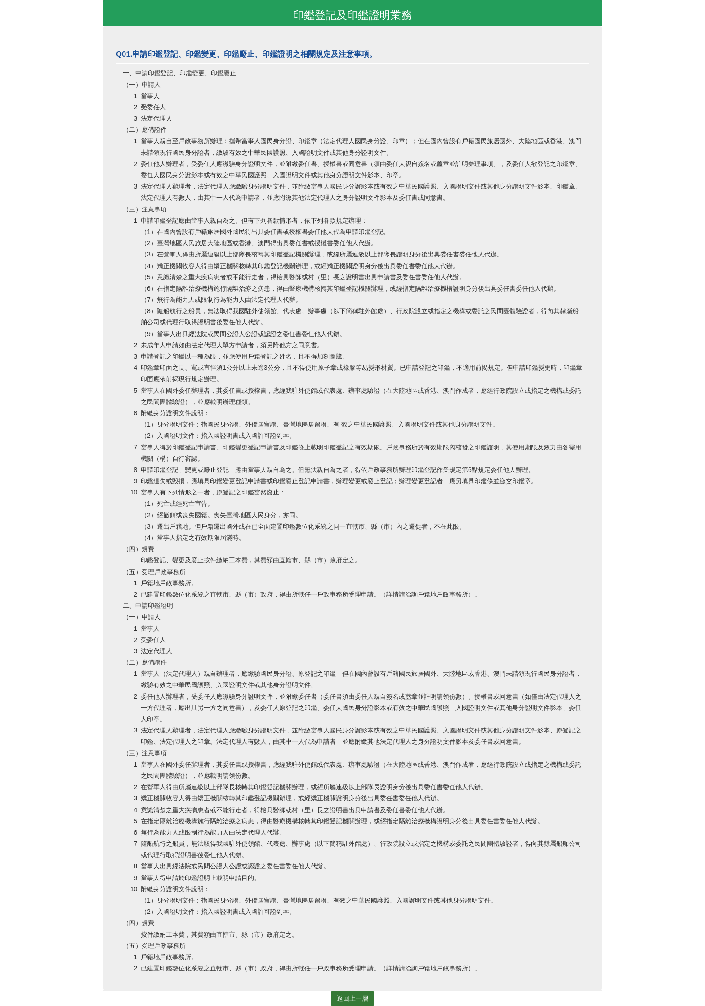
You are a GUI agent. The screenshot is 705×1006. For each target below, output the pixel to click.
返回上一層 (352, 998)
